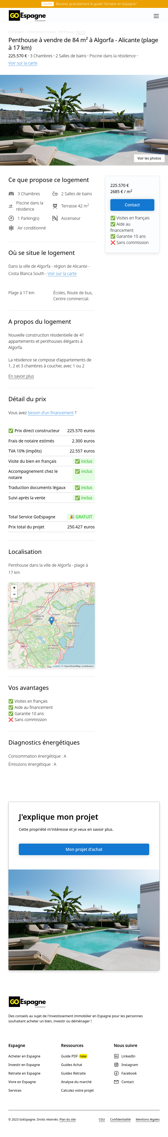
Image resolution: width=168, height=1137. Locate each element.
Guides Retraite (73, 1073)
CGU (102, 1119)
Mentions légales (148, 1119)
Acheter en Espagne (24, 1056)
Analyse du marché (76, 1081)
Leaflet (56, 666)
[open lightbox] (84, 120)
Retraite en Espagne (24, 1073)
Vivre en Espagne (22, 1081)
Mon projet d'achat (84, 849)
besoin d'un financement (51, 412)
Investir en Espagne (24, 1064)
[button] (155, 16)
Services (14, 1090)
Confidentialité (120, 1119)
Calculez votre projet (77, 1090)
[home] (27, 16)
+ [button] (14, 588)
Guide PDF (74, 1056)
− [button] (14, 594)
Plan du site (68, 1119)
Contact (132, 205)
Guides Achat (71, 1064)
